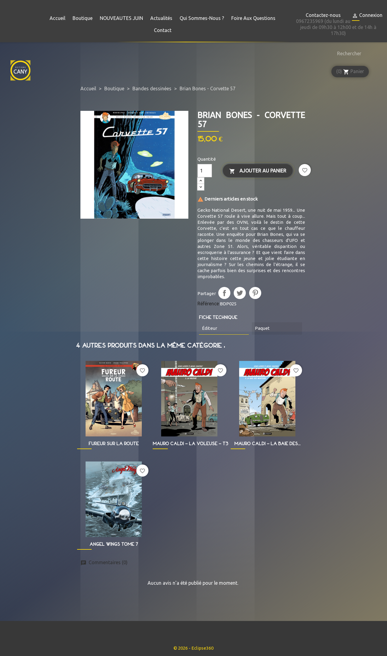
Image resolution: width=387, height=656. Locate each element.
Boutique (83, 18)
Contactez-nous (323, 15)
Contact (162, 30)
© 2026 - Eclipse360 (193, 648)
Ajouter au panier (257, 171)
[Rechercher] (347, 53)
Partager (224, 293)
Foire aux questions (253, 18)
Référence (208, 303)
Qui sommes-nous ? (202, 18)
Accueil (57, 18)
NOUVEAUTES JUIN (121, 18)
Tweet (240, 293)
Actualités (161, 18)
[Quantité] (204, 170)
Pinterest (255, 293)
